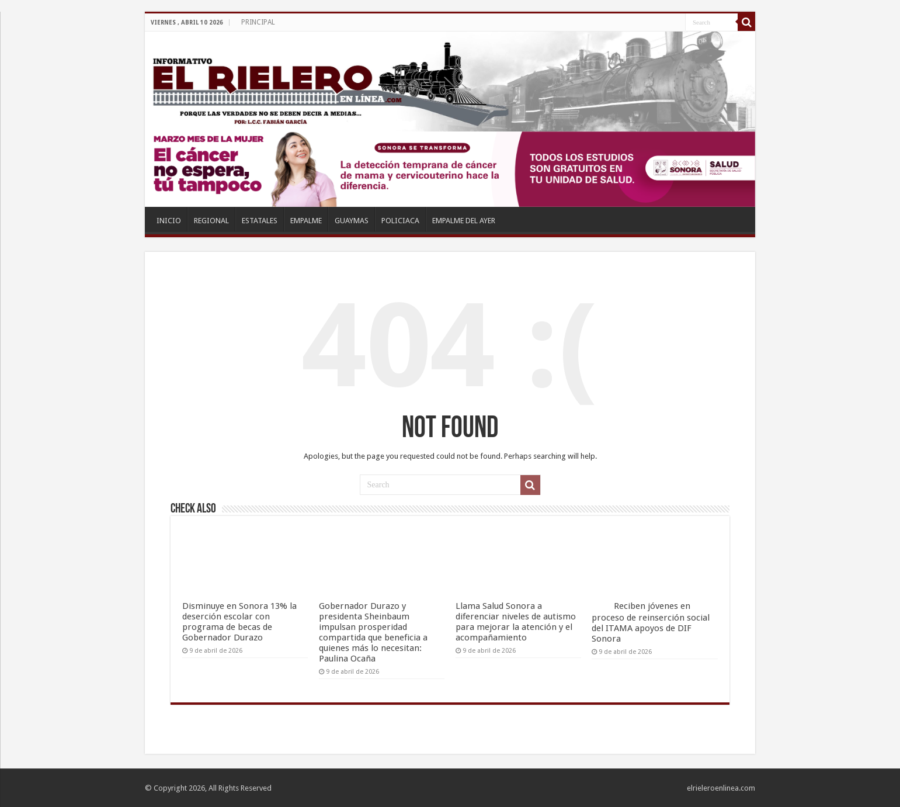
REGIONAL (211, 220)
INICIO (169, 220)
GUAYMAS (352, 220)
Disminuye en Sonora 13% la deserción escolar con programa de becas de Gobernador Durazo (239, 622)
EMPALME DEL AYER (463, 220)
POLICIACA (400, 220)
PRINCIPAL (258, 22)
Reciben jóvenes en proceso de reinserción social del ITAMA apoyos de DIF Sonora (651, 622)
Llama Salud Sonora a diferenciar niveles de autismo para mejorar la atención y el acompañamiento (516, 622)
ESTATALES (259, 220)
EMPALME (306, 220)
